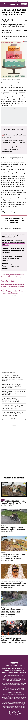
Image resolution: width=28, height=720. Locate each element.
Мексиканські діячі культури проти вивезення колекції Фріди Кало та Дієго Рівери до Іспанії (13, 583)
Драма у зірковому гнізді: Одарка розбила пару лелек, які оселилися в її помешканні (14, 556)
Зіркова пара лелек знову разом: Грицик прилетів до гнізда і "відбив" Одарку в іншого (14, 502)
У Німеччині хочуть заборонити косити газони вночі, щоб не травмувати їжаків (12, 386)
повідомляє (10, 36)
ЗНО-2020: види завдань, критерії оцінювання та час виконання (14, 220)
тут (23, 186)
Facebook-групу (6, 291)
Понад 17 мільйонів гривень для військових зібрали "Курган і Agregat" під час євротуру (12, 414)
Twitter (13, 281)
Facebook (4, 281)
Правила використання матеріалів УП (14, 670)
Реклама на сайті (6, 668)
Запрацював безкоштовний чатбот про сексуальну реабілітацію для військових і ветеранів (13, 407)
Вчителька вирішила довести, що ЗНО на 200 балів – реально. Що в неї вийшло (13, 250)
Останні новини (8, 373)
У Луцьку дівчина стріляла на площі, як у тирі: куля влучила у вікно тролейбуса (14, 393)
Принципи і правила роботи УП (10, 672)
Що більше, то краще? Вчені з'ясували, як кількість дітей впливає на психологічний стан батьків (12, 378)
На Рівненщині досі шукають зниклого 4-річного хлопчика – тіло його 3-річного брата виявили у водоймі (13, 612)
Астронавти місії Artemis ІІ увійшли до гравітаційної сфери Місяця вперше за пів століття (13, 640)
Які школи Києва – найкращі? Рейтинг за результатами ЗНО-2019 (12, 258)
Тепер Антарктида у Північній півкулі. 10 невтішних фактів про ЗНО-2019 (13, 243)
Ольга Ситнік (4, 17)
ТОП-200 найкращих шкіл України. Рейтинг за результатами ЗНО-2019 (13, 266)
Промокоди (23, 672)
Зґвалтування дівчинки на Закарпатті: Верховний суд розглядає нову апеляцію (10, 400)
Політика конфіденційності (19, 668)
